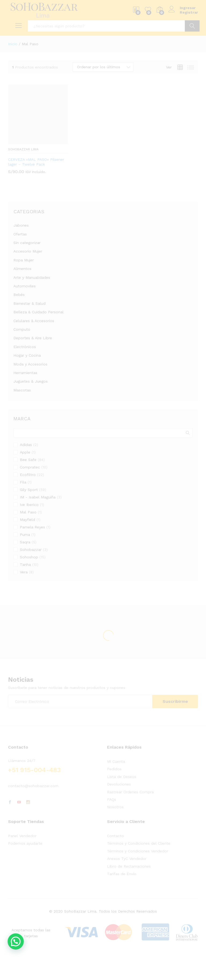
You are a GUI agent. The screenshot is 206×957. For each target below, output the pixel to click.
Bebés (19, 294)
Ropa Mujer (23, 260)
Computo (21, 329)
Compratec (30, 467)
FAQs (111, 799)
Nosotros (115, 807)
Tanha (25, 564)
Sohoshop (29, 557)
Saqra (25, 542)
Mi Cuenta (116, 761)
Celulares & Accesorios (33, 321)
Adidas (26, 445)
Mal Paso (28, 512)
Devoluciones (119, 784)
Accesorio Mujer (27, 251)
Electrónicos (24, 347)
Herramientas (25, 373)
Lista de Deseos (121, 777)
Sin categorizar (27, 243)
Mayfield (27, 519)
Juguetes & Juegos (30, 381)
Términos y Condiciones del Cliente (138, 843)
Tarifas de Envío (121, 874)
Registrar (189, 12)
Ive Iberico (29, 504)
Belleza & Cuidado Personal (38, 312)
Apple (25, 452)
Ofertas (20, 234)
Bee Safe (28, 459)
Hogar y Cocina (27, 355)
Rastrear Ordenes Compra (130, 792)
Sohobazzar (31, 549)
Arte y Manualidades (31, 277)
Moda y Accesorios (30, 364)
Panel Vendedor (22, 836)
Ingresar (182, 8)
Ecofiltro (28, 474)
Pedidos (114, 769)
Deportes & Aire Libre (32, 338)
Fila (23, 482)
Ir (192, 26)
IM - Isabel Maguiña (38, 497)
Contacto (115, 836)
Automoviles (24, 286)
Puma (25, 534)
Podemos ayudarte (25, 843)
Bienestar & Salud (29, 303)
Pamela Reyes (32, 527)
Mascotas (22, 390)
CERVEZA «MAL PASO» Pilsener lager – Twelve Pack (36, 161)
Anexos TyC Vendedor (126, 858)
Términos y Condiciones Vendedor (137, 851)
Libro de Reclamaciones (129, 866)
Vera (24, 572)
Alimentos (22, 268)
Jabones (21, 225)
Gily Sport (29, 489)
